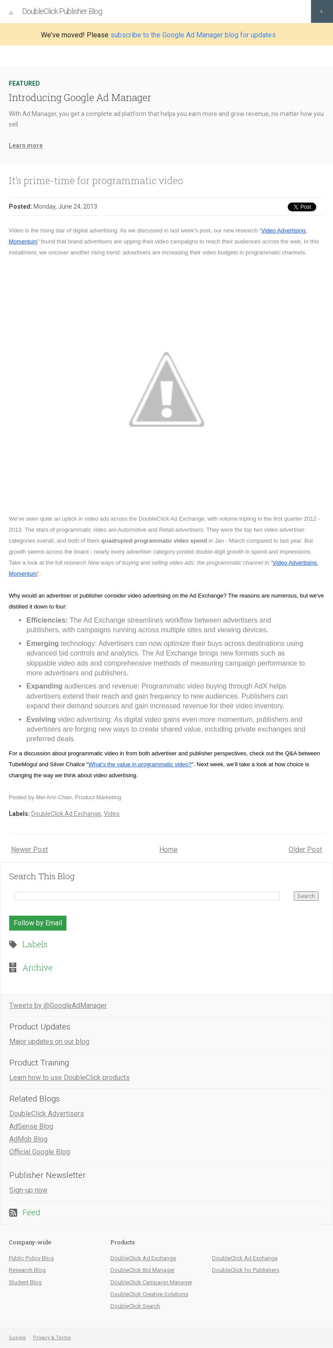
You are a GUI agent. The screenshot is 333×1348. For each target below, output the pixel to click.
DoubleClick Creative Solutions (149, 1294)
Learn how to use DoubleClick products (69, 1077)
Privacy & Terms (52, 1338)
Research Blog (27, 1270)
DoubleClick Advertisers (46, 1113)
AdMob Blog (28, 1139)
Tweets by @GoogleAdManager (58, 1005)
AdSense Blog (31, 1126)
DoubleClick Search (135, 1306)
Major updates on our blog (49, 1041)
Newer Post (29, 849)
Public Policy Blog (31, 1258)
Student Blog (25, 1282)
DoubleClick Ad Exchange (66, 813)
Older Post (305, 849)
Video (112, 813)
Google (17, 1338)
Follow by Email (38, 923)
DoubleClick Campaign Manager (151, 1282)
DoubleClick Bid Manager (142, 1270)
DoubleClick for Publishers (245, 1270)
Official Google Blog (39, 1152)
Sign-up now (28, 1190)
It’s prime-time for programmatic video (96, 180)
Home (168, 849)
